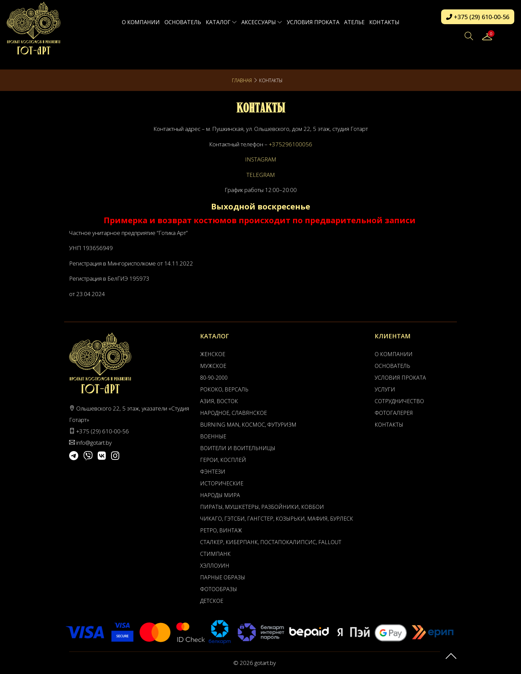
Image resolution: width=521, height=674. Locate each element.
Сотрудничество (399, 401)
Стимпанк (215, 554)
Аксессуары (261, 22)
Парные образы (222, 577)
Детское (211, 601)
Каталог (221, 22)
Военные (213, 436)
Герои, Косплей (223, 460)
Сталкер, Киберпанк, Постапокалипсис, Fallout (270, 542)
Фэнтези (212, 471)
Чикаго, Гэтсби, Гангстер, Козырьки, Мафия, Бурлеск (276, 518)
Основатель (182, 22)
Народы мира (220, 495)
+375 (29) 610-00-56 (477, 17)
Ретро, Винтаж (221, 530)
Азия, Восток (219, 401)
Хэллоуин (214, 565)
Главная (242, 80)
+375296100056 (290, 144)
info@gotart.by (94, 442)
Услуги (385, 389)
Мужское (213, 366)
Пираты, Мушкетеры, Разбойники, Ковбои (262, 507)
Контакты (384, 22)
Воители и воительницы (237, 448)
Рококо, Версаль (224, 389)
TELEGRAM (260, 175)
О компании (141, 22)
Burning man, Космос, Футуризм (248, 424)
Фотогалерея (394, 413)
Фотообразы (218, 589)
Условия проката (313, 22)
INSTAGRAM (260, 159)
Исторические (221, 483)
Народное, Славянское (233, 413)
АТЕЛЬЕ (354, 22)
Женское (212, 354)
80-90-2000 (214, 377)
